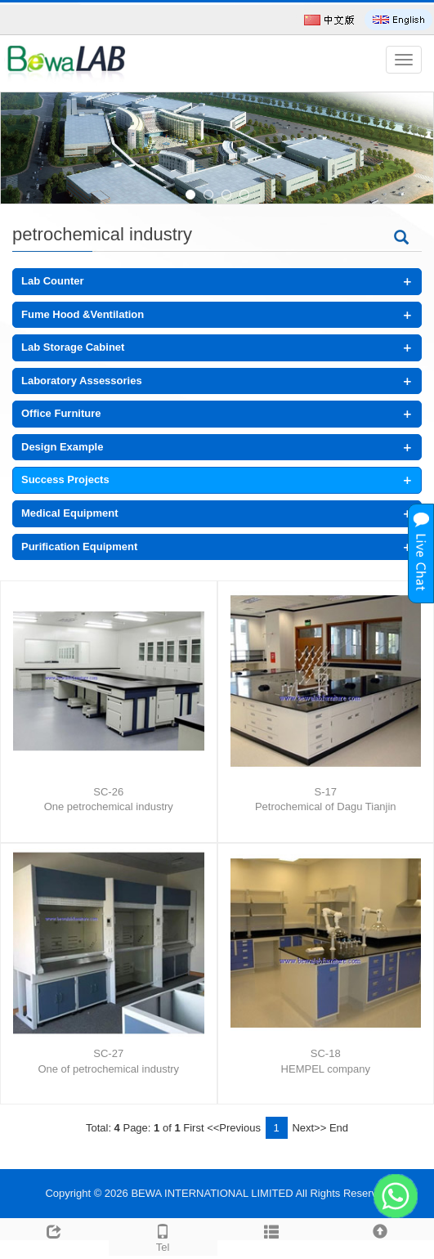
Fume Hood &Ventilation (82, 314)
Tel (163, 1236)
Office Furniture (61, 413)
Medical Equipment (69, 513)
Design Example (62, 447)
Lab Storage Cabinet (72, 347)
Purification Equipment (79, 546)
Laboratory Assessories (81, 380)
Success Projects (65, 479)
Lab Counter (52, 281)
